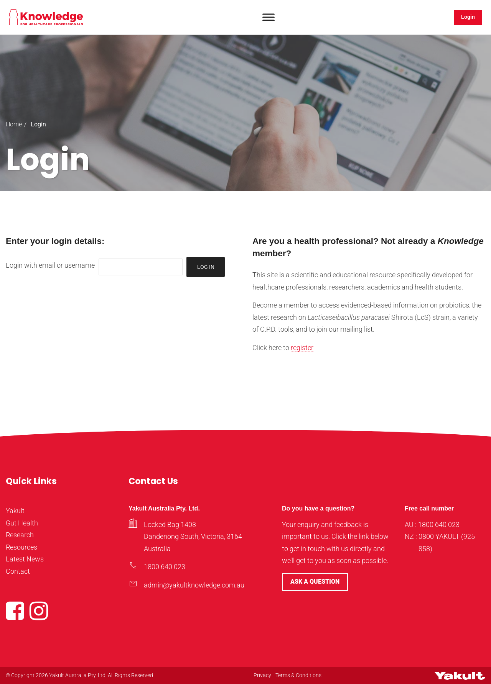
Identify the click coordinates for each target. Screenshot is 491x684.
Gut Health (22, 523)
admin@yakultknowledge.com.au (194, 585)
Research (20, 535)
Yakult (15, 511)
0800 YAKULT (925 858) (447, 542)
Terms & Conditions (298, 675)
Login (468, 17)
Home (14, 124)
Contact (18, 571)
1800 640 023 (164, 567)
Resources (21, 547)
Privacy (262, 675)
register (302, 348)
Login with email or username (50, 265)
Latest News (25, 559)
